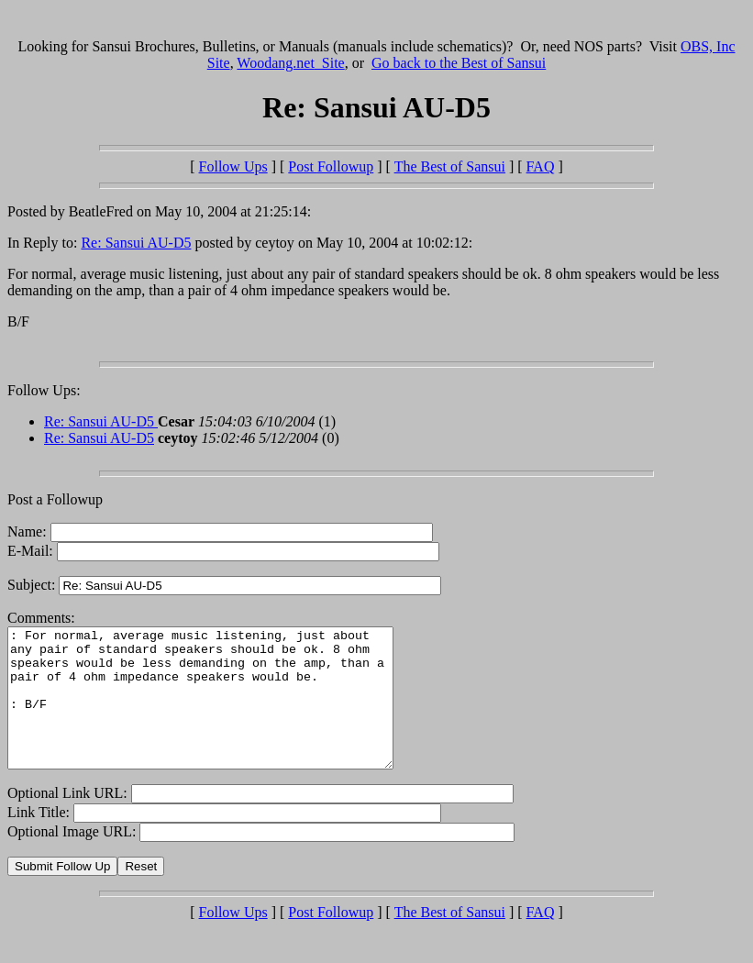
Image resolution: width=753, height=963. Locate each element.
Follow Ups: (44, 390)
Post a (27, 499)
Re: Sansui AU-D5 (136, 242)
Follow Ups (233, 166)
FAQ (540, 166)
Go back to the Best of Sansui (458, 63)
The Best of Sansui (449, 166)
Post (330, 166)
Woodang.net (290, 63)
